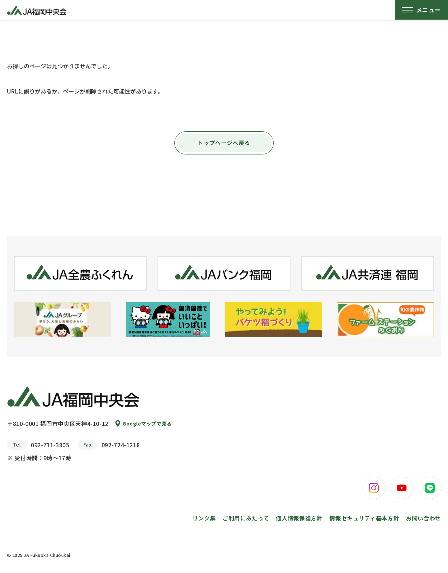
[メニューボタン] (421, 10)
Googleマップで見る (147, 423)
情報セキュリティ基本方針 (364, 518)
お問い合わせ (423, 518)
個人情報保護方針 (299, 518)
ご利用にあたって (246, 518)
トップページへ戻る (224, 143)
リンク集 (204, 518)
